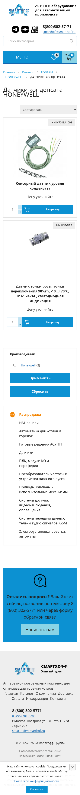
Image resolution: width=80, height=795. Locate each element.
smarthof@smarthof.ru (59, 32)
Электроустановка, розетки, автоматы (42, 534)
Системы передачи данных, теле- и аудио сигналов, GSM (43, 520)
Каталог (28, 72)
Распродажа (30, 414)
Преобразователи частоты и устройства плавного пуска (43, 476)
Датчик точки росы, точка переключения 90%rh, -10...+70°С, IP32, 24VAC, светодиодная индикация (40, 293)
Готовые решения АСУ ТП (40, 444)
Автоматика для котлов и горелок (40, 433)
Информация (37, 698)
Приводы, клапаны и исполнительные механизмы (43, 489)
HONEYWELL (14, 77)
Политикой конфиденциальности (36, 781)
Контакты (58, 698)
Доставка (65, 693)
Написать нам (40, 629)
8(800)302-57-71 (57, 26)
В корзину (53, 209)
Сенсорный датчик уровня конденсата (40, 186)
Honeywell (28, 365)
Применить (40, 378)
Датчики (26, 452)
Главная (9, 72)
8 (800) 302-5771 (27, 710)
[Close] (72, 767)
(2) (30, 365)
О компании (46, 693)
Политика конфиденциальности (40, 756)
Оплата (18, 698)
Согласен (37, 789)
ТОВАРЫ (47, 72)
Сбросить (40, 391)
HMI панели (29, 423)
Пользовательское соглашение (40, 751)
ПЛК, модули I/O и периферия (34, 463)
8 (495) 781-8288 (23, 716)
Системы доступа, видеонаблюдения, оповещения (35, 505)
